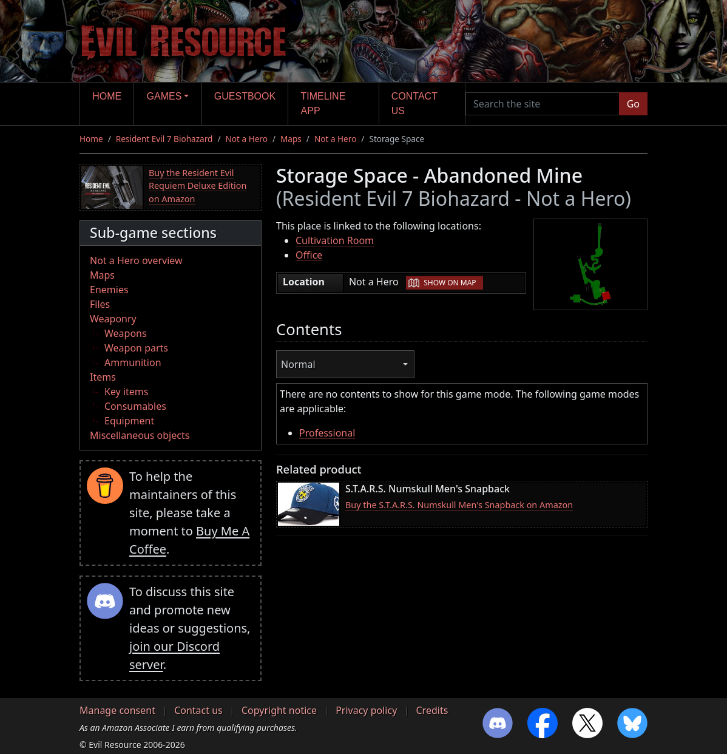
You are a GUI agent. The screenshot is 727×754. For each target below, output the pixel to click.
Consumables (135, 406)
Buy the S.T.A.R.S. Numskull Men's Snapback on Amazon (459, 505)
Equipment (129, 420)
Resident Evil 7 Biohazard (164, 138)
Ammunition (132, 362)
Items (103, 377)
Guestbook (245, 96)
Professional (327, 433)
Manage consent (117, 710)
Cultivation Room (335, 240)
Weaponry (113, 318)
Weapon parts (136, 348)
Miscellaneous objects (139, 435)
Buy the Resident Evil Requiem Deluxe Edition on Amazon (197, 186)
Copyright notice (279, 710)
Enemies (109, 289)
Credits (432, 710)
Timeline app (323, 103)
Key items (126, 391)
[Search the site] (542, 103)
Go (633, 103)
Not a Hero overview (136, 260)
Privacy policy (366, 710)
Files (100, 304)
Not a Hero (246, 138)
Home (106, 96)
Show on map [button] (450, 282)
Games (164, 96)
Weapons (125, 333)
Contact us (414, 103)
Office (309, 255)
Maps (291, 138)
